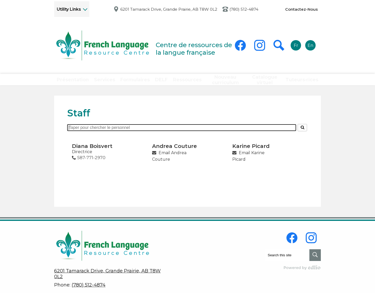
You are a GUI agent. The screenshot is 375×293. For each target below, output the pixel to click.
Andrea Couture (174, 153)
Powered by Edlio (302, 267)
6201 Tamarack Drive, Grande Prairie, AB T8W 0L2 (168, 9)
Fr (296, 45)
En (310, 45)
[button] (71, 83)
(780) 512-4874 (243, 9)
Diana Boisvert (92, 153)
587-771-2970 (91, 164)
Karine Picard (251, 153)
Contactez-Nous (301, 9)
